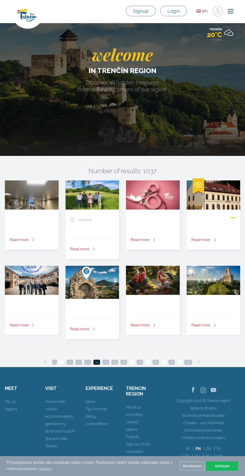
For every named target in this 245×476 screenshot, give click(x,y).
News (90, 401)
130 (188, 362)
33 (139, 362)
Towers (51, 446)
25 (114, 362)
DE (208, 448)
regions (11, 409)
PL (219, 448)
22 (87, 362)
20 (69, 362)
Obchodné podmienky (203, 430)
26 (123, 362)
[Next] (199, 362)
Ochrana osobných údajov (203, 438)
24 (105, 362)
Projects (132, 437)
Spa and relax (56, 438)
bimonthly (134, 414)
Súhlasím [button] (222, 466)
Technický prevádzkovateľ (203, 415)
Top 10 (10, 401)
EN (198, 448)
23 (96, 362)
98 (171, 362)
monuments (55, 401)
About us (133, 407)
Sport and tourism (60, 431)
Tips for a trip (96, 409)
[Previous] (45, 362)
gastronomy (55, 424)
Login (173, 11)
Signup (141, 11)
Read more (18, 240)
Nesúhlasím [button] (192, 466)
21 (78, 362)
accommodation (59, 416)
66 (155, 362)
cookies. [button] (45, 469)
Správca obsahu (203, 408)
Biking (91, 416)
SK (187, 448)
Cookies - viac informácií (203, 423)
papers (131, 429)
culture (51, 409)
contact (132, 422)
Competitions (97, 424)
